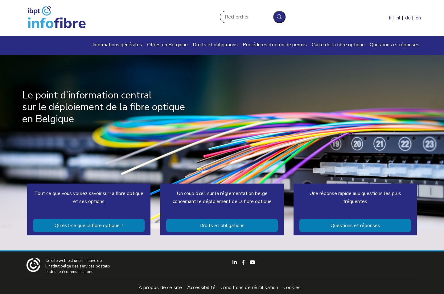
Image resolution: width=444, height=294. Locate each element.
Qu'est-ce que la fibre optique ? (89, 225)
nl (399, 17)
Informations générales (117, 44)
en (418, 17)
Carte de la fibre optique (338, 44)
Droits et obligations (215, 44)
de (408, 17)
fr (390, 17)
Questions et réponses (394, 44)
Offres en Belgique (167, 44)
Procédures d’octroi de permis (275, 44)
